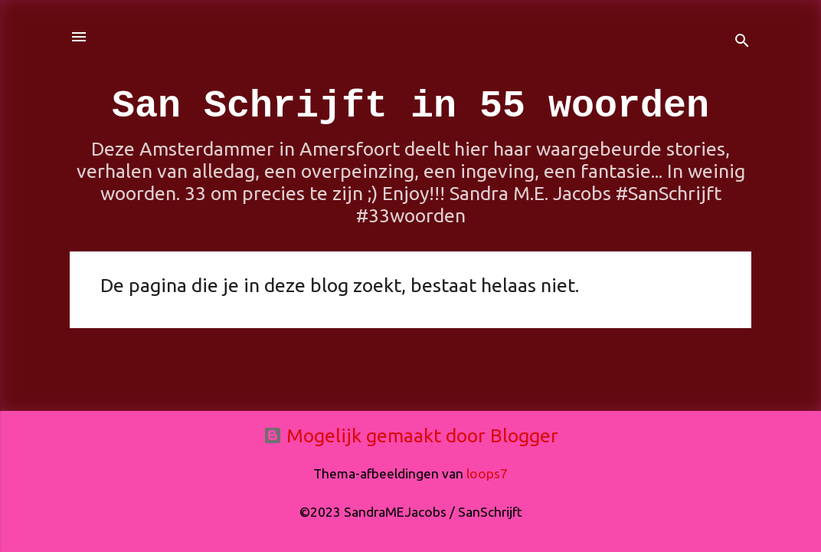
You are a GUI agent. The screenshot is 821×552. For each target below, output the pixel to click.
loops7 (487, 473)
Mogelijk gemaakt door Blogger (410, 435)
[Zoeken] (742, 41)
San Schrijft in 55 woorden (410, 106)
